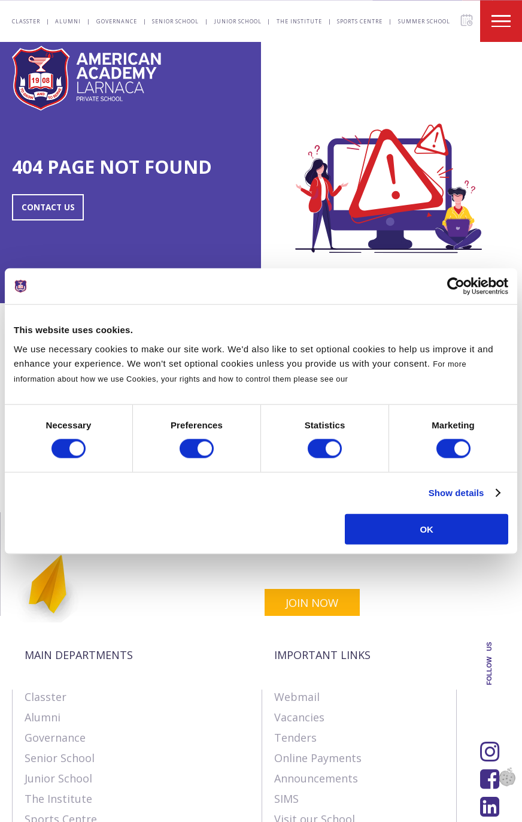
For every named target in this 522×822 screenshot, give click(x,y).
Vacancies (299, 622)
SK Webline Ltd (151, 781)
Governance (116, 21)
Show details (456, 493)
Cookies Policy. (380, 378)
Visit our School (314, 724)
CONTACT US (55, 207)
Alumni (68, 21)
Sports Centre (360, 21)
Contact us (103, 807)
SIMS (286, 704)
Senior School (175, 21)
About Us (35, 807)
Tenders (295, 643)
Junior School (238, 21)
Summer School (424, 21)
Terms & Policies (190, 807)
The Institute (299, 21)
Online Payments (318, 663)
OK (426, 529)
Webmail (297, 602)
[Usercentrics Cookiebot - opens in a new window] (455, 286)
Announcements (316, 683)
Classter (26, 21)
